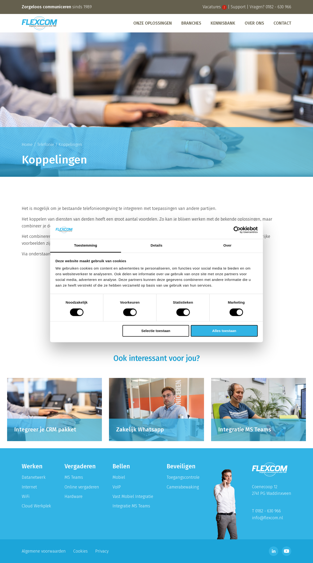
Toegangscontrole (183, 477)
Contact (282, 23)
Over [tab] (227, 246)
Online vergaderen (82, 487)
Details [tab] (156, 246)
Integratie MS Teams (131, 506)
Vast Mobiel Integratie (133, 496)
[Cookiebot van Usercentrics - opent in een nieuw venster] (237, 229)
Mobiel (119, 477)
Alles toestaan (224, 331)
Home (27, 144)
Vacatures (215, 6)
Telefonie (45, 144)
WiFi (26, 496)
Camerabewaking (183, 487)
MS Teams (74, 477)
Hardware (74, 496)
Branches (191, 23)
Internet (29, 487)
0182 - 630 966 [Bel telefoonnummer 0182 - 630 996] (278, 6)
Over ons (254, 23)
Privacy (102, 551)
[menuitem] (153, 23)
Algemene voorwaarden (44, 551)
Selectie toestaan (155, 331)
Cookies (80, 551)
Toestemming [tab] (85, 246)
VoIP (117, 487)
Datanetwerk (34, 477)
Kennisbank (223, 23)
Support (238, 6)
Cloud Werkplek (36, 506)
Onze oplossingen (152, 23)
